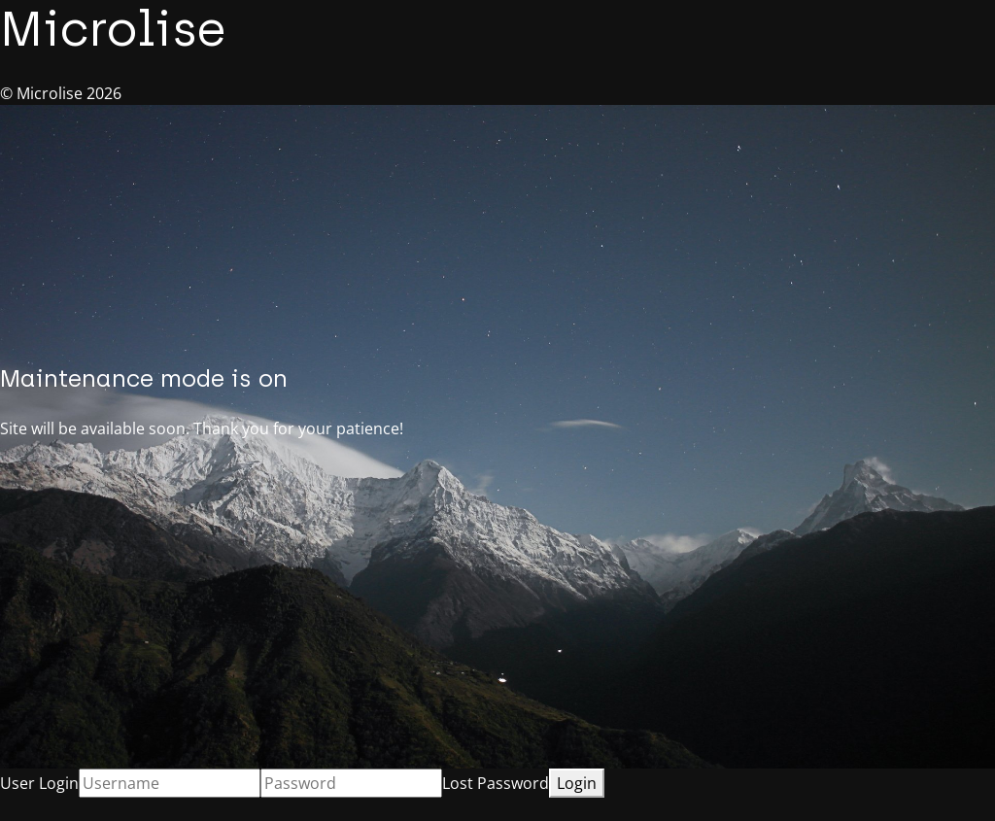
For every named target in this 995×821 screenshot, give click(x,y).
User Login (39, 783)
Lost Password (495, 783)
